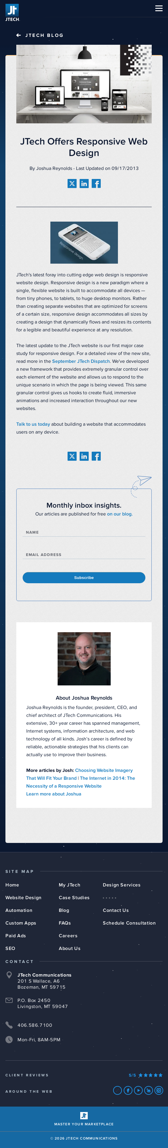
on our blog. (120, 514)
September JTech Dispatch (81, 361)
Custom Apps (20, 923)
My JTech (69, 885)
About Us (70, 948)
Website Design (23, 897)
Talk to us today (33, 424)
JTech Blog (44, 35)
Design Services (122, 885)
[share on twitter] (72, 183)
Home (12, 885)
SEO (10, 948)
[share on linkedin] (84, 183)
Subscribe (84, 577)
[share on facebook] (96, 183)
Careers (68, 935)
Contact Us (116, 910)
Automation (18, 910)
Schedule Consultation (129, 923)
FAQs (65, 923)
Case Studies (74, 897)
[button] (159, 8)
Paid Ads (15, 935)
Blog (64, 910)
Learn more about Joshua (53, 794)
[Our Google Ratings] (146, 1075)
